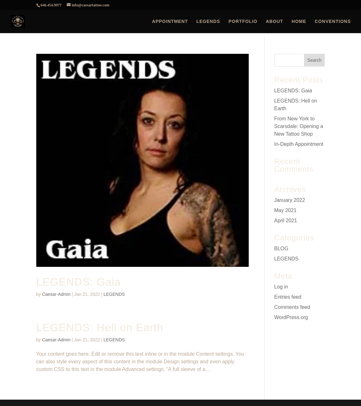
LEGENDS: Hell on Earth (99, 327)
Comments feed (292, 307)
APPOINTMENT (170, 21)
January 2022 (289, 200)
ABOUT (274, 21)
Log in (281, 286)
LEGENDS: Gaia (78, 282)
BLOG (281, 248)
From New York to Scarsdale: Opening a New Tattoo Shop (298, 126)
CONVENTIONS (333, 21)
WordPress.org (291, 317)
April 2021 (285, 220)
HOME (299, 21)
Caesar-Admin (56, 294)
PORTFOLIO (243, 21)
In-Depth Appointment (298, 144)
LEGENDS (208, 21)
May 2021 (285, 210)
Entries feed (287, 297)
